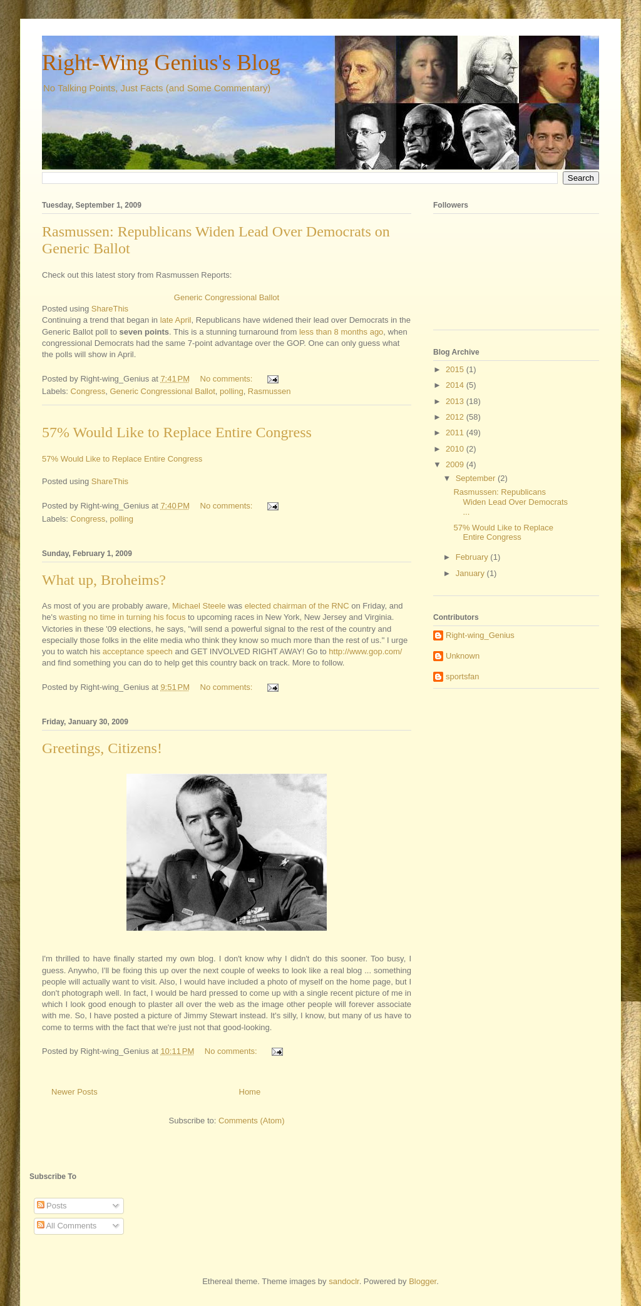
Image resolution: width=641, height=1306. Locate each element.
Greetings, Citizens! (102, 748)
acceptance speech (138, 651)
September (477, 478)
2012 (456, 417)
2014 (456, 385)
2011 (456, 432)
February (473, 557)
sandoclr (344, 1281)
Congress (88, 391)
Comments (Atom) (251, 1120)
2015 (456, 369)
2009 (456, 464)
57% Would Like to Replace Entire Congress (177, 432)
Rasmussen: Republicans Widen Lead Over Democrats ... (510, 501)
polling (232, 391)
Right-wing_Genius (480, 635)
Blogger (422, 1281)
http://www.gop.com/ (365, 651)
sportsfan (462, 676)
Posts (52, 1205)
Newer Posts (74, 1091)
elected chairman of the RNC (297, 605)
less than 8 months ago (341, 332)
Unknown (462, 656)
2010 (456, 448)
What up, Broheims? (104, 580)
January (471, 573)
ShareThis (109, 308)
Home (250, 1091)
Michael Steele (198, 605)
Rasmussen (269, 391)
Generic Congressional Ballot (226, 297)
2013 (456, 401)
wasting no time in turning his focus (122, 617)
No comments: (227, 378)
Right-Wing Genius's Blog (161, 62)
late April (176, 320)
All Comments (67, 1225)
